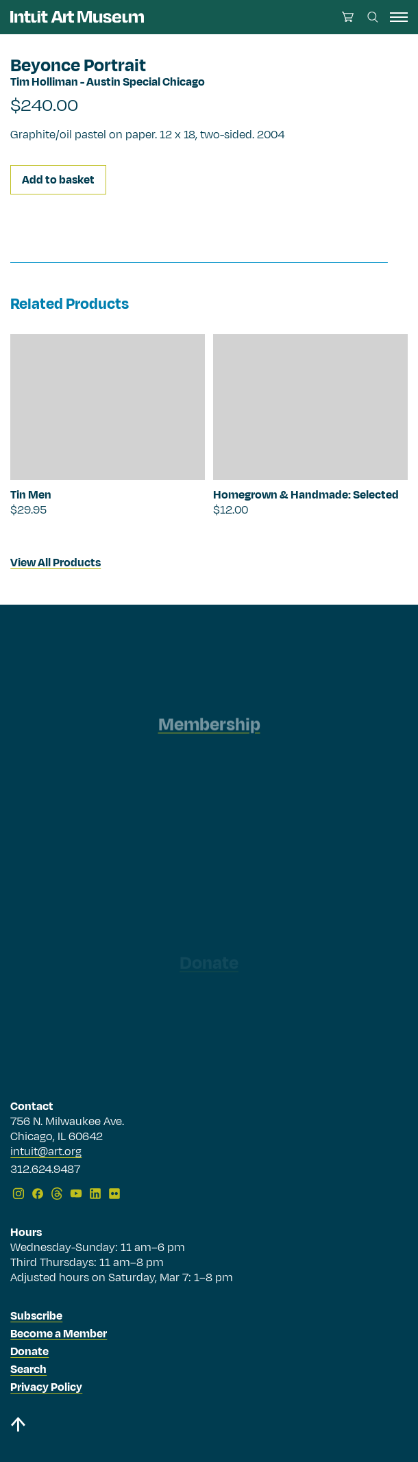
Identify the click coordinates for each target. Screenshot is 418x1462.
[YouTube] (76, 1193)
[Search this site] (372, 17)
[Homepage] (77, 17)
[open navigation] (399, 17)
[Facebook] (38, 1193)
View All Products (55, 563)
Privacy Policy (46, 1387)
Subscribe (36, 1316)
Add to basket (58, 180)
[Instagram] (18, 1193)
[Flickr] (114, 1193)
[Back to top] (208, 1427)
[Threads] (57, 1193)
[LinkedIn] (95, 1193)
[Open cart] (348, 17)
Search (28, 1369)
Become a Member (58, 1334)
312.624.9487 (45, 1170)
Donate (29, 1352)
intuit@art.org (46, 1152)
